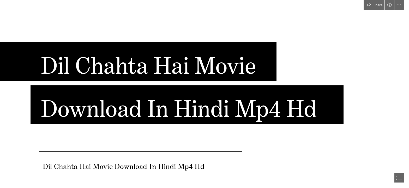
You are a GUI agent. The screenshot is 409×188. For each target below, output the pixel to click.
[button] (374, 5)
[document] (204, 94)
